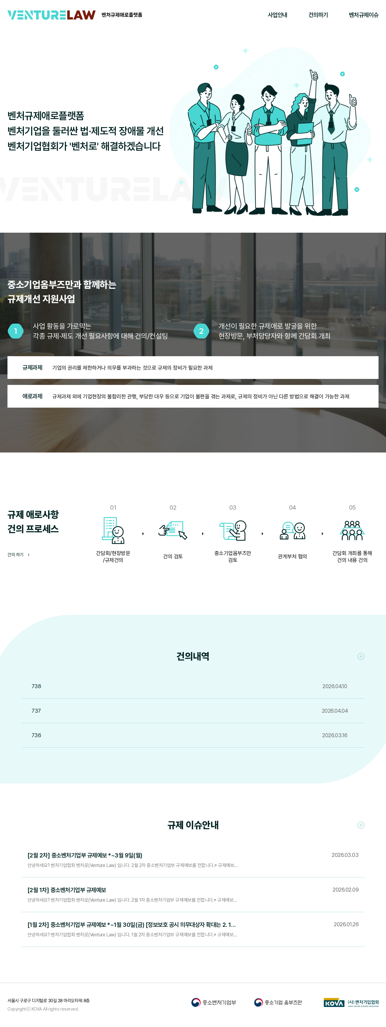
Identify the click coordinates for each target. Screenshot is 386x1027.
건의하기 (318, 15)
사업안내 (277, 15)
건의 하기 (18, 554)
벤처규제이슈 (364, 15)
